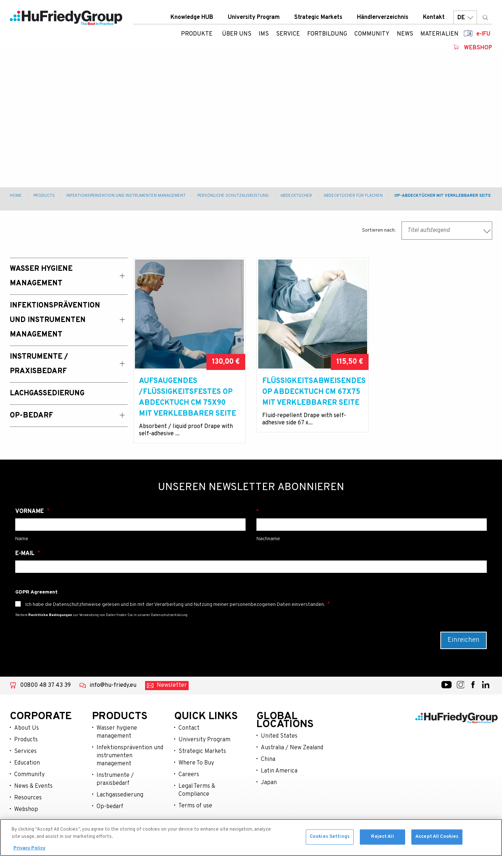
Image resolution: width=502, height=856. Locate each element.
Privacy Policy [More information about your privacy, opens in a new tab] (29, 850)
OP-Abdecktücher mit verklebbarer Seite (442, 195)
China (268, 759)
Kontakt (434, 17)
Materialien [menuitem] (439, 34)
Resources (28, 798)
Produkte (197, 34)
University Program (254, 17)
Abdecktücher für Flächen (353, 195)
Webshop (478, 48)
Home (16, 195)
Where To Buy (196, 763)
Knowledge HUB (191, 17)
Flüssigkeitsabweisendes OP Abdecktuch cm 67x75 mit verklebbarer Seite (312, 392)
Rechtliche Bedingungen (50, 615)
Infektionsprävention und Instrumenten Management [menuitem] (55, 320)
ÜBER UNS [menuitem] (236, 34)
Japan (269, 782)
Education (27, 763)
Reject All (382, 838)
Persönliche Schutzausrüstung (233, 195)
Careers (188, 774)
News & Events (33, 786)
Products (44, 195)
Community (29, 774)
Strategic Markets (318, 17)
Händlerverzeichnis (382, 17)
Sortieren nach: (379, 230)
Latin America (279, 771)
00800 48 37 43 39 (45, 685)
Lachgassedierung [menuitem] (47, 393)
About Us (26, 728)
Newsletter (172, 685)
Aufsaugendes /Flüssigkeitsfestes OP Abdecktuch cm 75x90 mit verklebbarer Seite (187, 397)
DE (465, 18)
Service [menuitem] (288, 34)
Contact (188, 728)
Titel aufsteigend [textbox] (428, 230)
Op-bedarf (109, 806)
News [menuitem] (405, 34)
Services (25, 751)
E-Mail (25, 553)
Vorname (30, 511)
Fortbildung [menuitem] (327, 34)
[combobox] (447, 230)
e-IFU (483, 34)
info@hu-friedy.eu (113, 685)
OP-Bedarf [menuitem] (31, 415)
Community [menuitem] (372, 34)
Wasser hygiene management (116, 732)
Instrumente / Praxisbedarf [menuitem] (39, 364)
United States (279, 736)
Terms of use (195, 806)
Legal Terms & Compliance (196, 790)
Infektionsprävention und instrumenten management (129, 755)
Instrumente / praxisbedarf (115, 779)
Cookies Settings (330, 838)
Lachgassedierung (119, 795)
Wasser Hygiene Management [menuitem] (41, 276)
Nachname (371, 511)
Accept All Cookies (436, 838)
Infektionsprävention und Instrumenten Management (126, 195)
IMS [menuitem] (264, 34)
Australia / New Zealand (292, 747)
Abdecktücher (296, 195)
